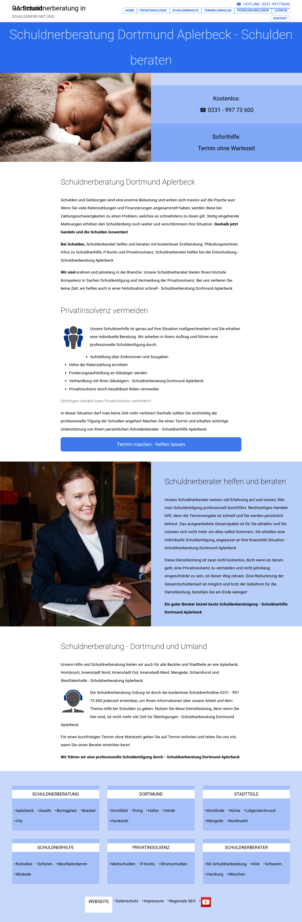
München (237, 874)
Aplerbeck (25, 810)
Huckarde (119, 820)
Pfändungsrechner (253, 10)
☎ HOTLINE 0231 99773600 (263, 4)
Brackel (88, 810)
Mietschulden (123, 864)
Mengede (215, 820)
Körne (235, 810)
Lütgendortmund (260, 810)
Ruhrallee (24, 864)
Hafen (153, 810)
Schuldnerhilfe (185, 10)
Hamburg (215, 874)
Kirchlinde (215, 810)
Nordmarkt (238, 820)
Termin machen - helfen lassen (151, 444)
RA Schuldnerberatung (226, 864)
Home (129, 10)
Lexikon (281, 10)
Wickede (23, 874)
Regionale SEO (182, 901)
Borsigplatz (67, 810)
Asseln (45, 810)
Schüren (45, 864)
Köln (256, 864)
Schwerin (273, 864)
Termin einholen (182, 736)
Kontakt (280, 18)
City (19, 820)
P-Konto (148, 864)
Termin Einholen (218, 10)
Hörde (169, 810)
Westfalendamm (72, 864)
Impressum (154, 901)
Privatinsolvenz (153, 10)
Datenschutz (127, 901)
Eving (138, 810)
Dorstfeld (119, 810)
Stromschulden (173, 864)
